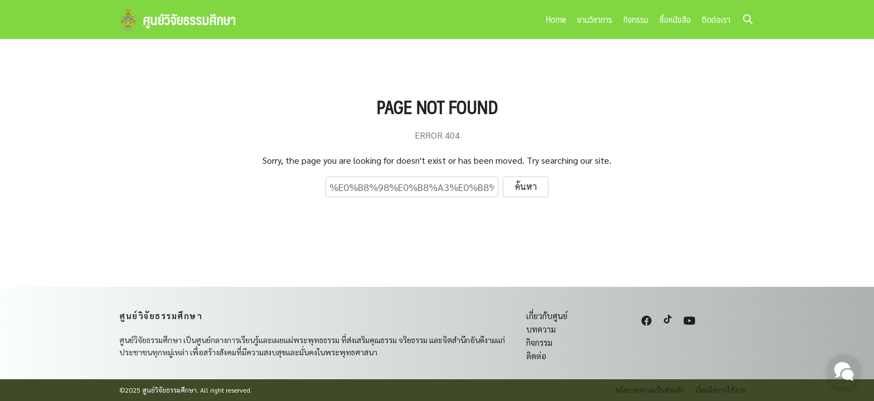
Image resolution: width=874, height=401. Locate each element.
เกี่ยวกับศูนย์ (546, 315)
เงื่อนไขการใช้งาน (721, 389)
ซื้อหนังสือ (675, 19)
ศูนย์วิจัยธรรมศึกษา (189, 19)
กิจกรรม (635, 19)
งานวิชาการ (594, 19)
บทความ (541, 329)
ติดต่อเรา (716, 19)
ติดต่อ (536, 355)
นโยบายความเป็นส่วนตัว (650, 389)
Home (556, 19)
